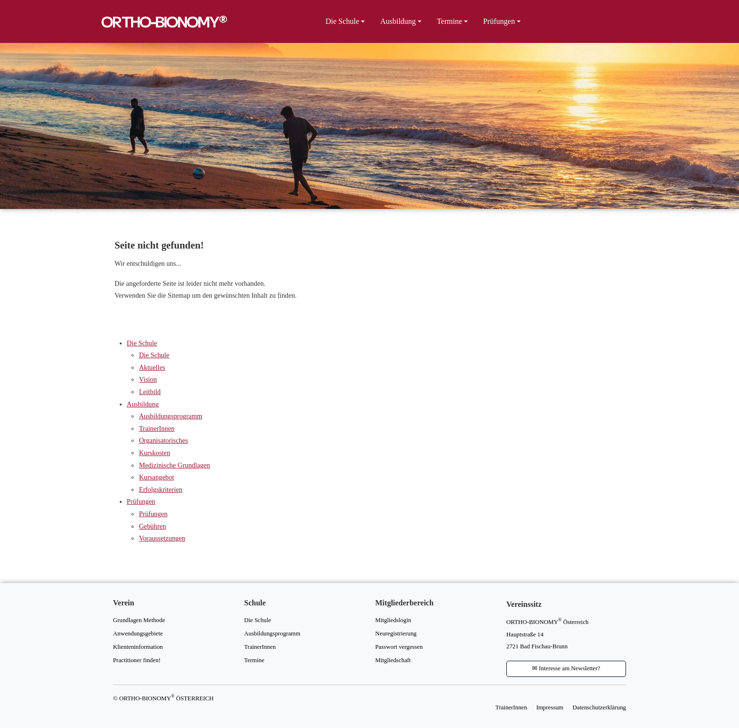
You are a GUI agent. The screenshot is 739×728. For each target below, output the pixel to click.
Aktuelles (152, 367)
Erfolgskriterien (160, 489)
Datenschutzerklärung (599, 707)
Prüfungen (499, 21)
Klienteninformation (138, 647)
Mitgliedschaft (393, 660)
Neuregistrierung (396, 633)
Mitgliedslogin (393, 620)
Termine (449, 21)
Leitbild (150, 391)
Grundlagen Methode (139, 620)
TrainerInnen (156, 428)
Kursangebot (156, 477)
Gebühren (152, 526)
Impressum (550, 707)
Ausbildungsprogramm (170, 416)
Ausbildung (398, 21)
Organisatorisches (163, 440)
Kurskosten (154, 453)
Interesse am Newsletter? (566, 668)
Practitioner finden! (137, 660)
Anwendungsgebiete (138, 633)
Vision (148, 379)
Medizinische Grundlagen (174, 465)
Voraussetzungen (162, 538)
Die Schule (342, 21)
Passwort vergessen (399, 647)
